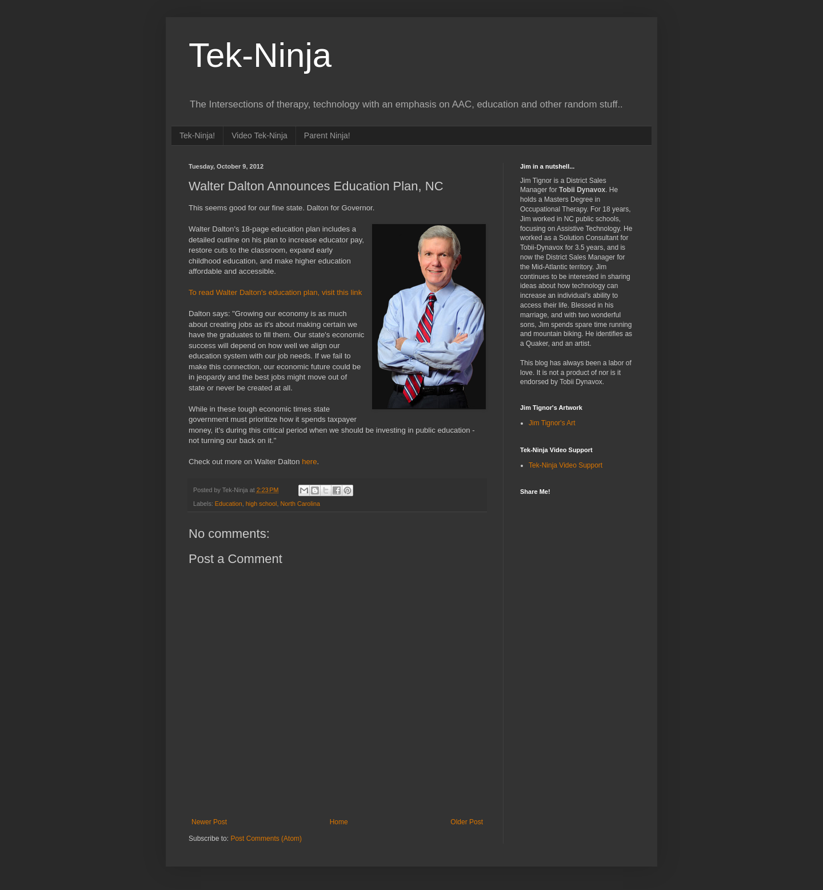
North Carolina (300, 503)
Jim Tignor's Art (552, 423)
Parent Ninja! (327, 135)
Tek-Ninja (260, 55)
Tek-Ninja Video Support (565, 465)
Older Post (466, 822)
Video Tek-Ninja (259, 135)
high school (261, 503)
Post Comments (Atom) (266, 839)
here (309, 461)
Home (339, 822)
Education (228, 503)
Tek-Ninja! (197, 135)
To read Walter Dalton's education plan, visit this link (275, 292)
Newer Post (209, 822)
